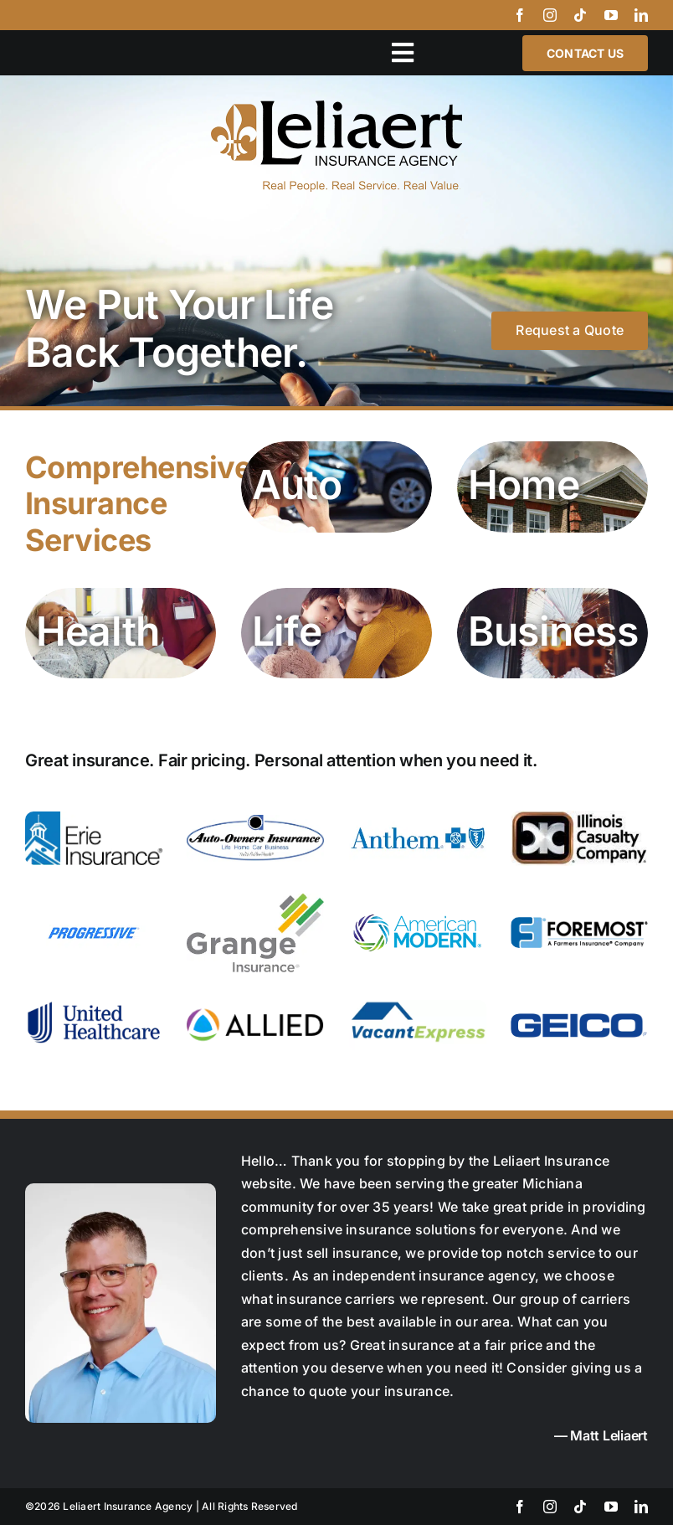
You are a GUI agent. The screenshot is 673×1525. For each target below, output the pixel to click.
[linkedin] (641, 15)
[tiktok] (580, 15)
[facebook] (520, 15)
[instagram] (550, 15)
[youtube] (611, 15)
